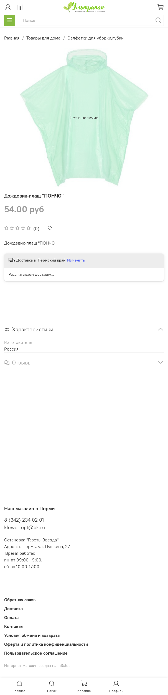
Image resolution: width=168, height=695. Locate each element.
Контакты (13, 626)
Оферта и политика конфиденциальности (46, 644)
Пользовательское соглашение (36, 653)
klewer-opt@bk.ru (24, 527)
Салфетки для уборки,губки (95, 38)
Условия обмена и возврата (32, 635)
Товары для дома (43, 38)
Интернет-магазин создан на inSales (37, 665)
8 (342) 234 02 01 (24, 520)
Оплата (11, 617)
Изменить (76, 260)
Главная (11, 38)
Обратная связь (19, 599)
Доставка (13, 608)
